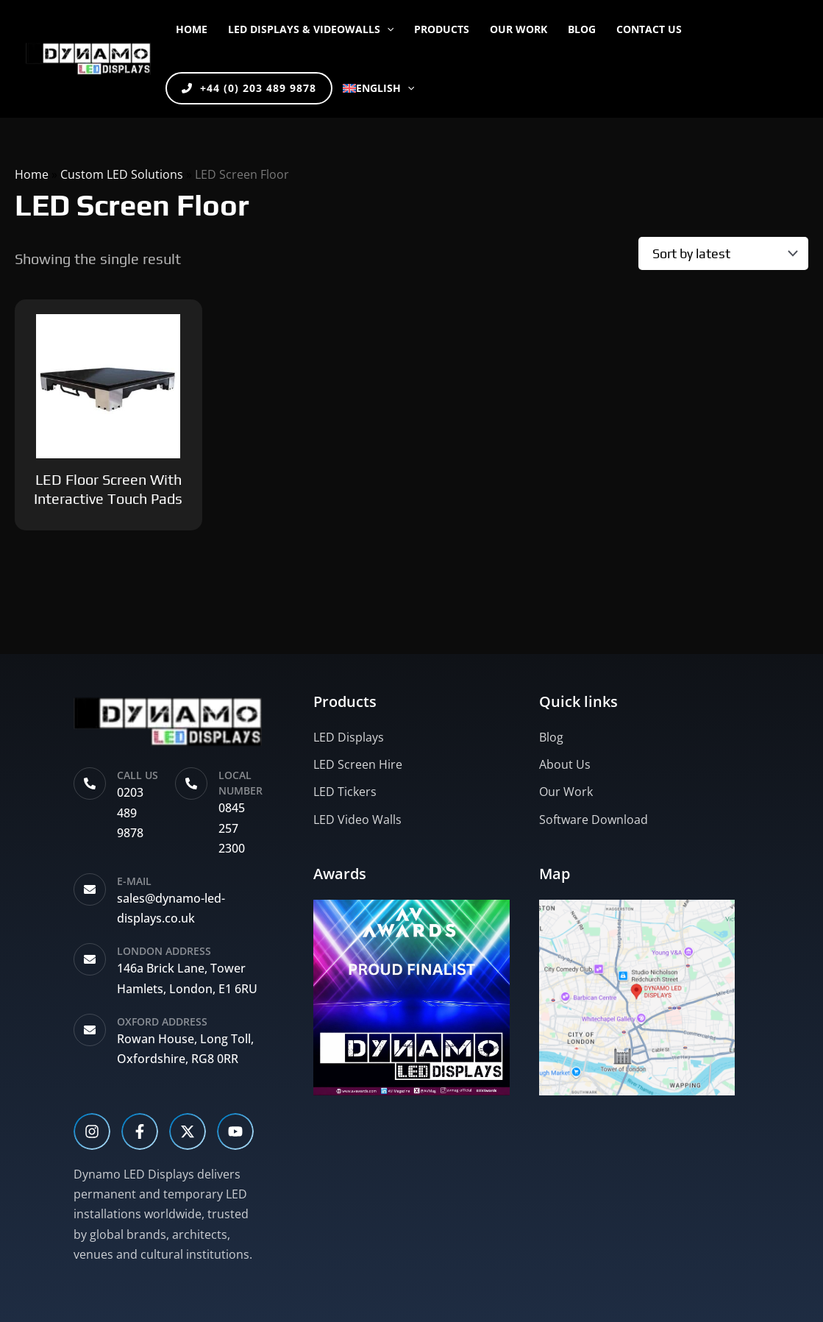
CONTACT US (649, 29)
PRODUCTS (441, 29)
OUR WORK (518, 29)
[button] (386, 29)
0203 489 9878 (130, 812)
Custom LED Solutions (121, 174)
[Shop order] (723, 253)
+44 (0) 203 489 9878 (249, 88)
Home (191, 29)
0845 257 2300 (231, 828)
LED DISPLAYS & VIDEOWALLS (310, 29)
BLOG (582, 29)
